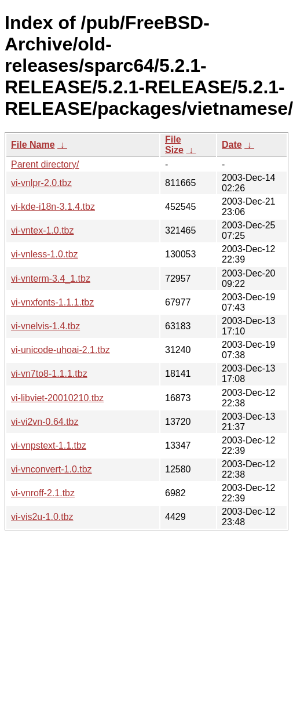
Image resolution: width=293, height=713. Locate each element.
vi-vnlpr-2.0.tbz (41, 183)
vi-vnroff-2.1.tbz (43, 493)
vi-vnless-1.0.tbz (44, 254)
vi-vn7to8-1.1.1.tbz (49, 374)
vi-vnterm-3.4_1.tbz (50, 278)
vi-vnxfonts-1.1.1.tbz (52, 302)
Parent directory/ (45, 164)
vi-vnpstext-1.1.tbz (48, 445)
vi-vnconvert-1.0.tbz (51, 469)
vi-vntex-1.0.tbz (42, 230)
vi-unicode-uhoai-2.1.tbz (60, 350)
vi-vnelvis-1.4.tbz (45, 326)
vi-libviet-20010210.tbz (57, 398)
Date (232, 145)
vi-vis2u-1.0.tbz (42, 517)
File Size (174, 144)
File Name (33, 145)
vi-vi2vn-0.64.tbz (45, 422)
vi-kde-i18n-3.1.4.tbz (53, 207)
